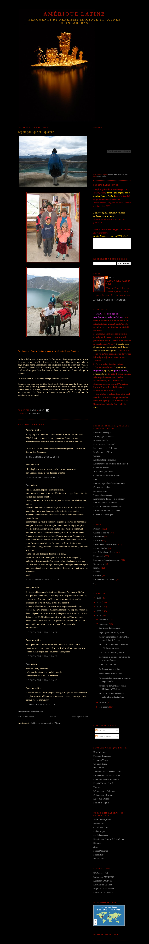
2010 (99, 597)
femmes (96, 568)
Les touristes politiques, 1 (104, 459)
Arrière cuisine (100, 491)
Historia (97, 843)
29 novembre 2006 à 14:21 (42, 477)
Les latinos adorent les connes (106, 510)
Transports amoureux (102, 495)
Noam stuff (98, 854)
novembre (104, 624)
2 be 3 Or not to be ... (108, 664)
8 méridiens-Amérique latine (106, 779)
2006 (99, 615)
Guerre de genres (101, 467)
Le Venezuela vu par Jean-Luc (106, 775)
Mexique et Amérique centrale (107, 560)
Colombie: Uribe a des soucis (106, 475)
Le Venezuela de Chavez (104, 579)
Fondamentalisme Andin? (110, 673)
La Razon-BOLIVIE (102, 880)
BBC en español (100, 873)
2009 (99, 602)
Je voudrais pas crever (103, 471)
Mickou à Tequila (101, 802)
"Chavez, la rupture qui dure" (112, 652)
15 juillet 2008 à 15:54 (40, 704)
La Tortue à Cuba (101, 798)
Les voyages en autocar (103, 436)
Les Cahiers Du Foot (102, 884)
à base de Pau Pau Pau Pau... (118, 174)
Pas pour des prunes (102, 756)
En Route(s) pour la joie (109, 669)
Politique (34, 413)
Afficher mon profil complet (110, 300)
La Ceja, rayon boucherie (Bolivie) (109, 483)
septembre (104, 707)
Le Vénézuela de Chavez (104, 552)
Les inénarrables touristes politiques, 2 (110, 463)
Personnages (99, 556)
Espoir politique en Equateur (111, 632)
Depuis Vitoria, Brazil (103, 783)
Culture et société (101, 532)
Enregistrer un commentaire (30, 711)
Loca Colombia (100, 548)
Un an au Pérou (100, 764)
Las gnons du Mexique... (110, 628)
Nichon (96, 571)
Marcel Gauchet (100, 850)
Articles (100, 730)
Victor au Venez (100, 760)
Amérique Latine (75, 14)
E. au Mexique (99, 752)
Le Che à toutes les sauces (105, 502)
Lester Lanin (101, 176)
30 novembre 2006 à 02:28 (42, 579)
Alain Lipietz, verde (102, 819)
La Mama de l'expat (102, 432)
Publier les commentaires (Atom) (45, 723)
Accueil (52, 716)
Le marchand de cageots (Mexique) (109, 499)
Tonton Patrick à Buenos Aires (107, 771)
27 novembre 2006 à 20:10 (42, 457)
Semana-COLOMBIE (103, 892)
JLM (95, 847)
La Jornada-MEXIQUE (103, 877)
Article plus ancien (79, 716)
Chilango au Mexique (103, 795)
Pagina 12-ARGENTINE (104, 888)
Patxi (28, 485)
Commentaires (103, 736)
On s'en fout (98, 564)
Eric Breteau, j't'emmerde (104, 444)
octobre (103, 702)
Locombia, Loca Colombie (105, 448)
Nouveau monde (100, 440)
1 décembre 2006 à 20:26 (41, 656)
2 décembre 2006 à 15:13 (41, 680)
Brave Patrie (99, 823)
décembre (104, 619)
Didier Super (99, 831)
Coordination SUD (101, 827)
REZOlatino (98, 767)
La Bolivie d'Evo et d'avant (105, 544)
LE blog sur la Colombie (104, 791)
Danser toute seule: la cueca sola (107, 506)
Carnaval (97, 575)
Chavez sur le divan (102, 487)
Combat (96, 456)
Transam (97, 787)
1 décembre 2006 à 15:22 (41, 632)
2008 (99, 606)
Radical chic (99, 858)
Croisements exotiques (103, 514)
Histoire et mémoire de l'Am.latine (108, 839)
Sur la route (98, 536)
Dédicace (97, 540)
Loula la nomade (100, 835)
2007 (99, 611)
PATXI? (96, 479)
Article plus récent (26, 716)
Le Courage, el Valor (102, 452)
